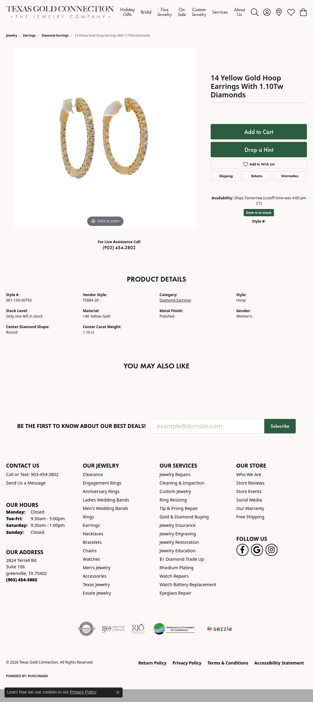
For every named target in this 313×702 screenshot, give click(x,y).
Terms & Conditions (227, 663)
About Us (239, 12)
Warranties (289, 176)
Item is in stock (259, 212)
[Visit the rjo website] (138, 628)
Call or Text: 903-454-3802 (32, 474)
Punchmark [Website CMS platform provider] (38, 676)
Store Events (249, 491)
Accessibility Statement (279, 663)
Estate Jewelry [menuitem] (97, 593)
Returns (256, 176)
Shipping (226, 176)
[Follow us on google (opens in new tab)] (257, 550)
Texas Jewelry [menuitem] (96, 584)
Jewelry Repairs (175, 474)
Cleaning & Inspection (182, 483)
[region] (105, 137)
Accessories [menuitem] (95, 576)
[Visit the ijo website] (113, 628)
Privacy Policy (187, 663)
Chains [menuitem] (90, 550)
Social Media (249, 500)
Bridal (146, 12)
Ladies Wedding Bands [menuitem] (106, 500)
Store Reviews (250, 483)
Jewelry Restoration (179, 542)
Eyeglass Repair (175, 593)
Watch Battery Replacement (188, 584)
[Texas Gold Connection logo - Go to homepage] (60, 12)
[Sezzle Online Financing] (219, 628)
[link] (279, 12)
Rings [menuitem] (88, 517)
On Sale (182, 12)
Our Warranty (250, 508)
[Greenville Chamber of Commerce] (174, 629)
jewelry (11, 35)
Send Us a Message (25, 483)
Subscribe (280, 426)
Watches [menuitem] (91, 559)
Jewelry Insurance (178, 525)
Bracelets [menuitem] (92, 542)
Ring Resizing (173, 500)
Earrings (29, 35)
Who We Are (249, 474)
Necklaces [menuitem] (93, 534)
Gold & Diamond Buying (184, 517)
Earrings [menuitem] (91, 525)
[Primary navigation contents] (182, 12)
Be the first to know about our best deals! (81, 426)
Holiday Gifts (127, 12)
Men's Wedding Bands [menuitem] (105, 508)
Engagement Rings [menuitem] (102, 483)
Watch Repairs (174, 576)
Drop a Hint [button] (259, 149)
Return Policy (152, 663)
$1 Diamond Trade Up (182, 559)
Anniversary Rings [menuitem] (101, 491)
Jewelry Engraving (178, 534)
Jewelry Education (178, 550)
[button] (255, 12)
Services (220, 12)
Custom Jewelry (199, 12)
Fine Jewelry (164, 12)
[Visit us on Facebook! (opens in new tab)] (242, 550)
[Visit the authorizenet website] (86, 628)
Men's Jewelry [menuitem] (97, 567)
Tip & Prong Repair (179, 508)
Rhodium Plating (176, 567)
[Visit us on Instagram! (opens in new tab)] (271, 550)
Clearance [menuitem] (93, 474)
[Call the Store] (21, 580)
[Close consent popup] (118, 692)
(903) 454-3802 (119, 247)
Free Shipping (250, 517)
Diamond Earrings (55, 35)
